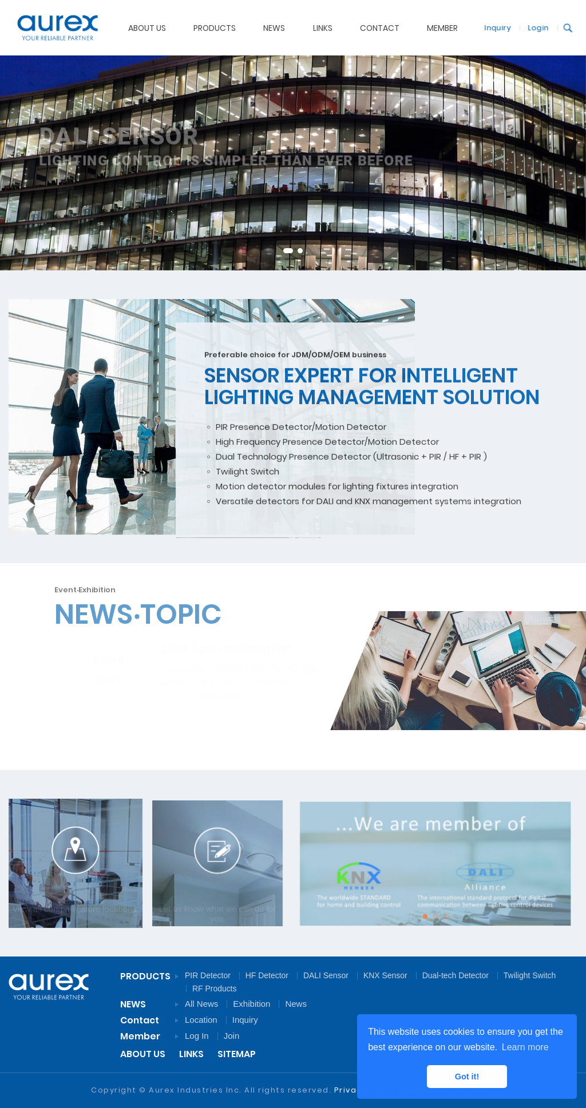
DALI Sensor (326, 975)
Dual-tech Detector (455, 975)
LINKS (191, 1054)
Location (201, 1020)
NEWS (274, 27)
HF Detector (267, 975)
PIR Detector (208, 975)
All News (201, 1004)
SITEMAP (236, 1054)
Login (536, 27)
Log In (197, 1036)
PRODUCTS (214, 27)
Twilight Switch (530, 975)
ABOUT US (147, 27)
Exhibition (251, 1004)
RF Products (214, 988)
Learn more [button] (525, 1047)
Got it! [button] (467, 1076)
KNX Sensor (385, 975)
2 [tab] (300, 250)
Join (232, 1036)
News (296, 1004)
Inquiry (495, 27)
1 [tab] (288, 250)
